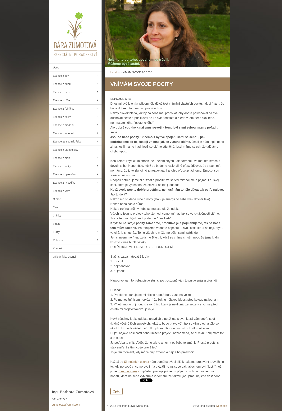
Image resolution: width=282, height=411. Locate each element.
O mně (57, 199)
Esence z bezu (61, 92)
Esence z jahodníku (64, 133)
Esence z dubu (62, 83)
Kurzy (56, 232)
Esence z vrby (61, 190)
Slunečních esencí (136, 361)
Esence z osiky (62, 116)
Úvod (56, 67)
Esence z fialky (62, 166)
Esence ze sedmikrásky (67, 141)
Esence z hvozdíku (64, 182)
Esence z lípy (61, 75)
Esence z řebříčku (63, 108)
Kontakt (57, 248)
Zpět (116, 391)
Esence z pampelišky (65, 149)
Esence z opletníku (64, 174)
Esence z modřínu (64, 125)
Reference (59, 240)
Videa (56, 223)
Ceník (56, 207)
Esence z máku (62, 158)
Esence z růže (61, 100)
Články (57, 215)
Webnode (221, 405)
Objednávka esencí (64, 256)
